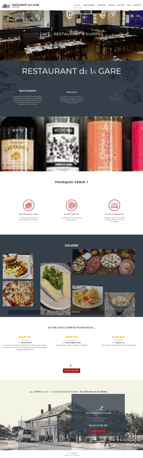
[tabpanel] (24, 343)
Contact (138, 5)
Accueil (77, 5)
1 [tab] (71, 365)
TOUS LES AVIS (71, 371)
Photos (120, 5)
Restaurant (89, 5)
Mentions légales (75, 455)
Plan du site (67, 455)
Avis (129, 5)
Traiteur (101, 5)
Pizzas (112, 5)
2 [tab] (72, 365)
